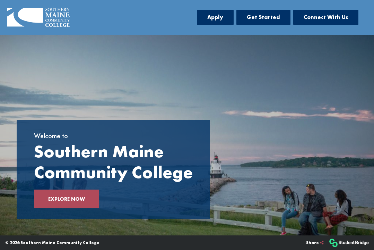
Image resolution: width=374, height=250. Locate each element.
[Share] (314, 243)
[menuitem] (38, 17)
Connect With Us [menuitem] (326, 17)
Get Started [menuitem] (263, 17)
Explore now (66, 198)
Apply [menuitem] (215, 17)
